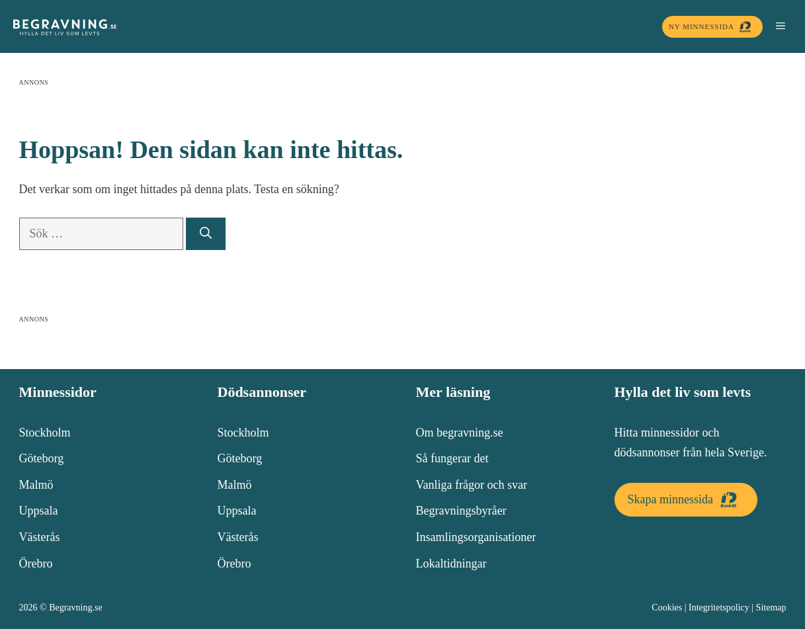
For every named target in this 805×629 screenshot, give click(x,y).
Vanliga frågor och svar (471, 484)
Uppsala (38, 510)
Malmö (36, 484)
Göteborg (41, 458)
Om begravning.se (459, 432)
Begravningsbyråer (461, 510)
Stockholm (45, 432)
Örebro (36, 563)
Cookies (667, 607)
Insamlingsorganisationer (476, 537)
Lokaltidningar (451, 563)
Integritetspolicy (719, 607)
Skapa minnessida (686, 499)
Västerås (39, 537)
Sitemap (771, 607)
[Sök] (206, 234)
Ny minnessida (712, 27)
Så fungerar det (452, 458)
